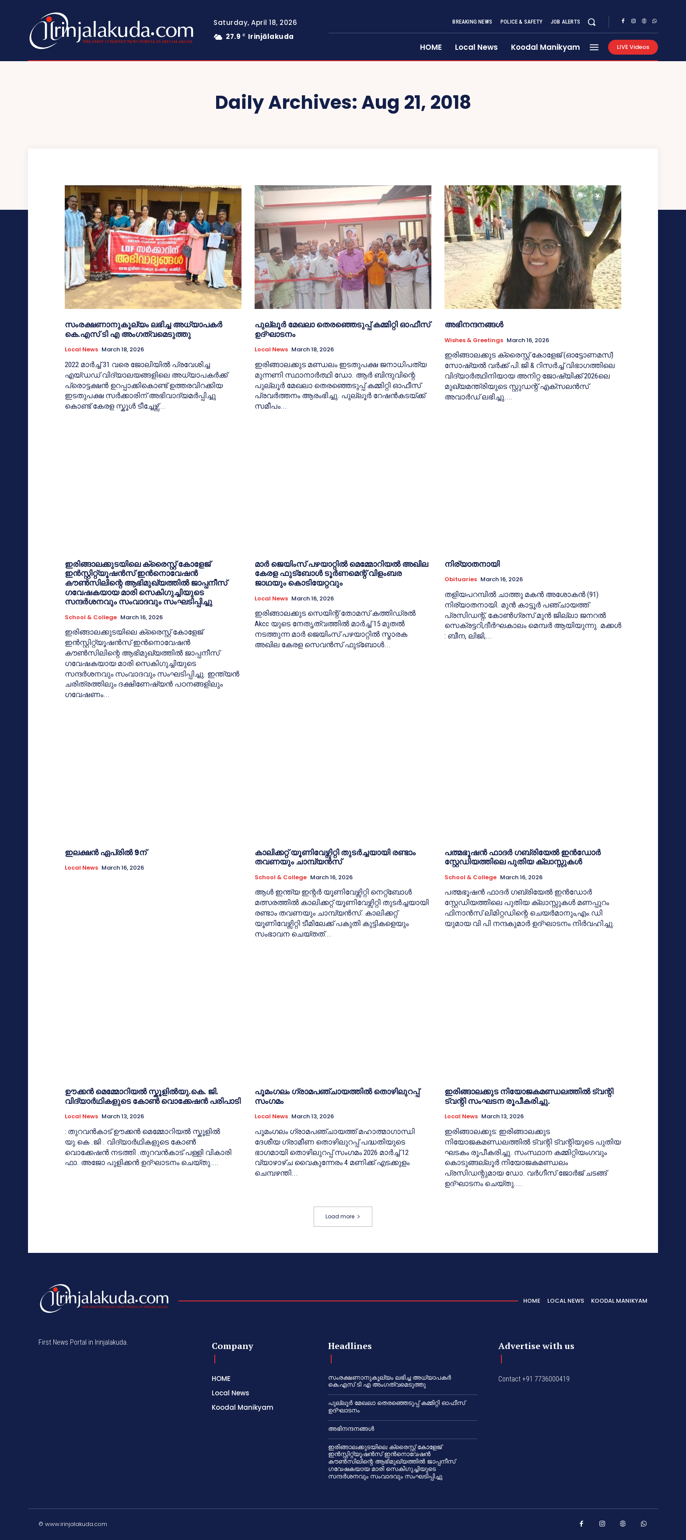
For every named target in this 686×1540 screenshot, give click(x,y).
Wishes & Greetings (473, 340)
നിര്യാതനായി (472, 563)
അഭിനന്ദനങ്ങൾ (473, 324)
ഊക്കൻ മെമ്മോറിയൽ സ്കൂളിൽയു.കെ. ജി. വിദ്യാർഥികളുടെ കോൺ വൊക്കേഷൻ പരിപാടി (153, 1096)
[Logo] (77, 30)
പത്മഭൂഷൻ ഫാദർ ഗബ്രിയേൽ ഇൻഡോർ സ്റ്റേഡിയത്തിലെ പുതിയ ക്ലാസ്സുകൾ (522, 857)
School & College (91, 617)
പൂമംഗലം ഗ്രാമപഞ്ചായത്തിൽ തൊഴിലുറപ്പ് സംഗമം (337, 1096)
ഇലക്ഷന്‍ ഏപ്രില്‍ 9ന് (106, 852)
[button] (591, 21)
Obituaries (460, 579)
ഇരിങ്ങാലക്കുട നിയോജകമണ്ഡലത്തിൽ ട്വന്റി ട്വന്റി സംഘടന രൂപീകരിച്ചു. (528, 1096)
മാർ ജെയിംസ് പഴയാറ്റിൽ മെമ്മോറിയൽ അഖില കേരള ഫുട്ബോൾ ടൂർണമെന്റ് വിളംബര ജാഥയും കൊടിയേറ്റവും (341, 573)
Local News (81, 349)
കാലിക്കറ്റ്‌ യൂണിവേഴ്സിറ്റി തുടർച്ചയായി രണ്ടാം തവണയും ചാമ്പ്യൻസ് (335, 857)
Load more (343, 1216)
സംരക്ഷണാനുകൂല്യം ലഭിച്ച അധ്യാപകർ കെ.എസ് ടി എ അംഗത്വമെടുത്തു (143, 329)
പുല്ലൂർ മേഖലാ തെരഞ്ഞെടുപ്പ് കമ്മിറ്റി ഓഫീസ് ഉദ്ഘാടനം (342, 329)
